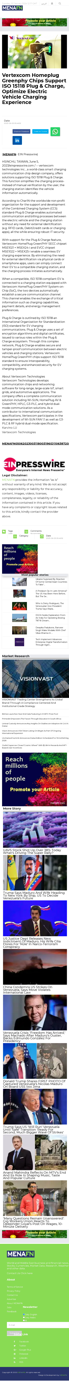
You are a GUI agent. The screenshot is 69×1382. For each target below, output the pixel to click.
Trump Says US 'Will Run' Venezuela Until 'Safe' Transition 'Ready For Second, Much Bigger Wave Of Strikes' (33, 1129)
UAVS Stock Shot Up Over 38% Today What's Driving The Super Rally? (32, 851)
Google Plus (22, 1350)
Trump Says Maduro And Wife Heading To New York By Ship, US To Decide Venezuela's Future (34, 895)
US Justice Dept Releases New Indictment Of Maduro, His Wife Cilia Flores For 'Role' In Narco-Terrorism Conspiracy (32, 943)
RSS (18, 1362)
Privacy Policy (13, 1291)
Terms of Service (15, 1287)
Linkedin (20, 1358)
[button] (52, 3)
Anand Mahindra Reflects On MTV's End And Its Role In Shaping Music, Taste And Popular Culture (34, 1175)
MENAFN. (22, 1372)
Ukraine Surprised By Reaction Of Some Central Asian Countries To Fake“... (51, 582)
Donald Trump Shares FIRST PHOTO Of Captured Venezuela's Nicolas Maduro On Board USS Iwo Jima (34, 1084)
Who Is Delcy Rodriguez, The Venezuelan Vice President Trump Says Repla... (50, 606)
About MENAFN (15, 1303)
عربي (44, 3)
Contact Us (12, 1295)
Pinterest (21, 1354)
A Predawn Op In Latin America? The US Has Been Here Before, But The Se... (51, 594)
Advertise (11, 1299)
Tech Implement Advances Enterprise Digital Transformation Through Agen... (51, 642)
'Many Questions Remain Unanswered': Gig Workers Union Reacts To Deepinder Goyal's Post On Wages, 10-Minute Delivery (33, 1222)
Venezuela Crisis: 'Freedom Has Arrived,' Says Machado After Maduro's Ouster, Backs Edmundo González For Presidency (34, 1037)
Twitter (20, 1346)
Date (7, 120)
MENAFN (9, 154)
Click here (27, 1273)
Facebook (21, 1341)
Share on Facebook (21, 131)
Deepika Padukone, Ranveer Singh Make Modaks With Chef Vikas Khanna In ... (51, 630)
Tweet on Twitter (40, 131)
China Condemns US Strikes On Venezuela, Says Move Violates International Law (27, 989)
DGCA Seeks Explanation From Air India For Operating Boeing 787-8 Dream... (50, 618)
